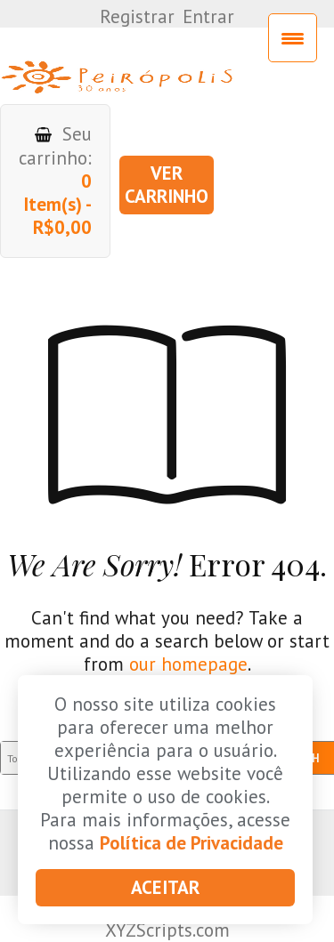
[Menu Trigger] (292, 37)
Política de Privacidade (191, 843)
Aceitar (165, 887)
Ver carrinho (166, 184)
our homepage (188, 664)
